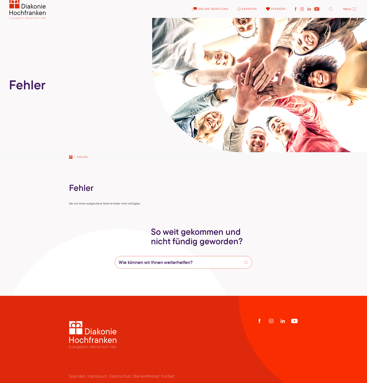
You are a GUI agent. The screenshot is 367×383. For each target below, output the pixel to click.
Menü (350, 13)
